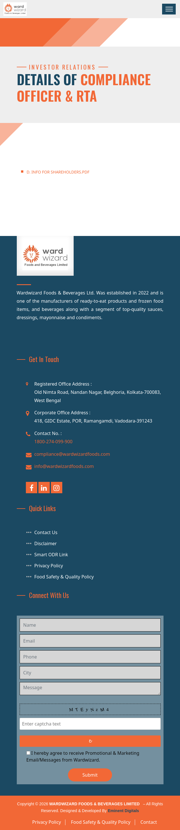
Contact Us (45, 532)
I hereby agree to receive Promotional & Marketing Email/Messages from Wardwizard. (82, 756)
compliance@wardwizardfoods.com (72, 454)
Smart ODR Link (51, 554)
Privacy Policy (48, 566)
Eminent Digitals (123, 810)
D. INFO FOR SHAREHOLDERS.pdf (58, 172)
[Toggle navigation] (169, 9)
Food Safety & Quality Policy (64, 577)
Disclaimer (45, 543)
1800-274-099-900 (53, 441)
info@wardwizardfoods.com (64, 466)
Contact (148, 822)
